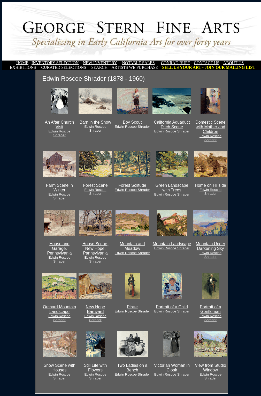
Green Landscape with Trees (171, 189)
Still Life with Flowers (95, 371)
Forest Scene (95, 189)
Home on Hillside (210, 189)
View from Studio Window (210, 371)
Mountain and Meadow (132, 248)
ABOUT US (233, 63)
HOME (22, 63)
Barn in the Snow (95, 126)
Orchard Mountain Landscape (59, 313)
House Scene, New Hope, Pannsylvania (95, 252)
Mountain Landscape (172, 246)
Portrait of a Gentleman (210, 313)
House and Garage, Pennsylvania (59, 252)
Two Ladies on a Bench (132, 369)
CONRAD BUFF (175, 63)
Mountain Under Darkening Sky (210, 250)
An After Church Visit (59, 128)
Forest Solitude (132, 187)
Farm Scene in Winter (59, 191)
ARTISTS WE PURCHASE (134, 67)
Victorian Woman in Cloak (172, 369)
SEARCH (100, 67)
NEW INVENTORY (100, 63)
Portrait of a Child (171, 309)
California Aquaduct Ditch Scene (172, 126)
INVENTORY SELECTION (55, 63)
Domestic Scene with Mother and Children (210, 131)
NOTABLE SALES (138, 63)
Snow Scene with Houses (59, 371)
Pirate (132, 309)
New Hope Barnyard (95, 313)
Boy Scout (132, 124)
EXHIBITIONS (23, 67)
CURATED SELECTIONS (63, 67)
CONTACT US (206, 63)
